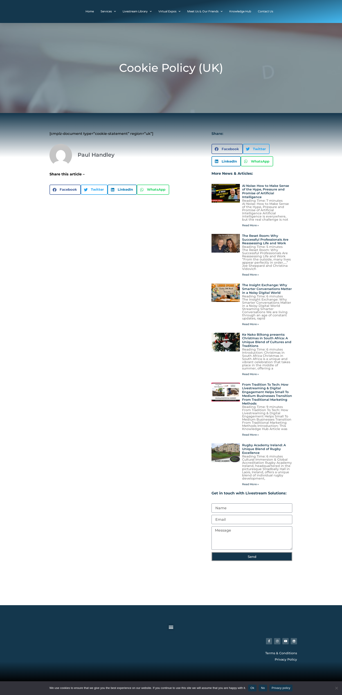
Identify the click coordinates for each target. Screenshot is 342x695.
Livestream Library (137, 11)
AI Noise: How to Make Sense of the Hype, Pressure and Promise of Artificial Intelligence (265, 191)
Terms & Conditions (281, 654)
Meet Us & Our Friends (205, 11)
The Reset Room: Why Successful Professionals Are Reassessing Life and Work (265, 239)
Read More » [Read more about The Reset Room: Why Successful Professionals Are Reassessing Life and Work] (250, 274)
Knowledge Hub (240, 11)
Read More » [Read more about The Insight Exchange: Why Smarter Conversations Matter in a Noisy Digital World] (250, 324)
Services (108, 11)
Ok (252, 688)
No (263, 688)
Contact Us (265, 11)
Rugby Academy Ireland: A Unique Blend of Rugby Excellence (264, 449)
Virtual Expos (169, 11)
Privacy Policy (286, 661)
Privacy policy (281, 688)
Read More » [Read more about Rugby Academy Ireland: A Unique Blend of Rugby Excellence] (250, 484)
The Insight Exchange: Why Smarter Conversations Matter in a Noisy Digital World (267, 289)
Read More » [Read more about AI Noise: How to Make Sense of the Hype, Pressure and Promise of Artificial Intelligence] (250, 225)
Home (90, 11)
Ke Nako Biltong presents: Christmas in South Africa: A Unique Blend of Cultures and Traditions (266, 340)
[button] (65, 190)
